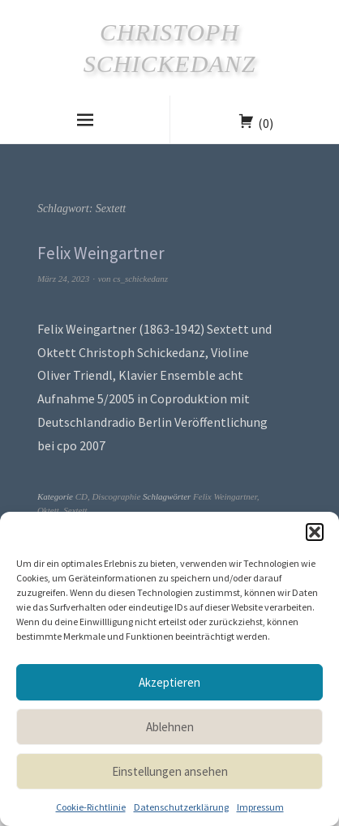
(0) (265, 123)
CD (81, 496)
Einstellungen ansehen (170, 771)
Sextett (75, 510)
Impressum (260, 807)
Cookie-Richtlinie (91, 807)
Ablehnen (170, 726)
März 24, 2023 (63, 278)
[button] (315, 532)
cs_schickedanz (140, 278)
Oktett (48, 510)
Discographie (116, 496)
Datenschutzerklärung (181, 807)
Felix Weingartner (101, 253)
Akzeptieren (169, 682)
